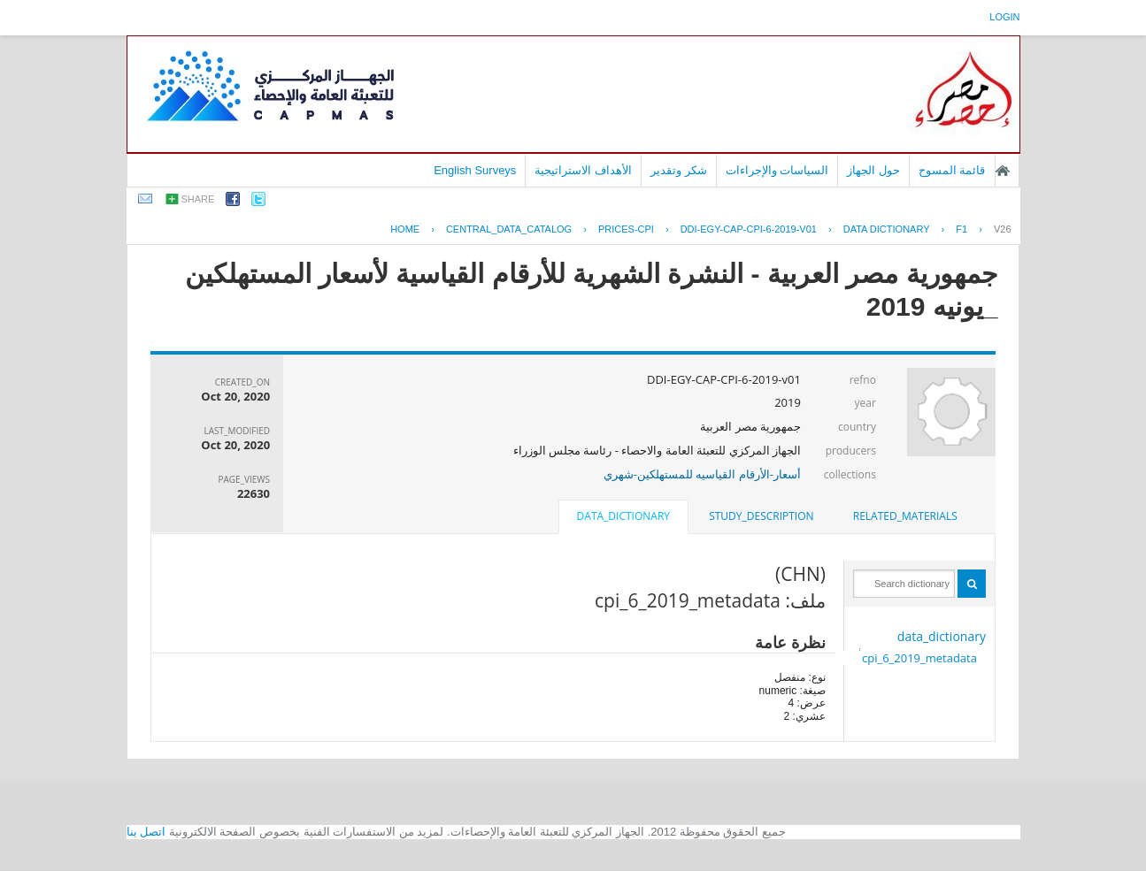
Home (404, 229)
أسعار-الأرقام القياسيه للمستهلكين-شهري (702, 474)
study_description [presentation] (761, 515)
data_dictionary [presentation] (623, 515)
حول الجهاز (873, 170)
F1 (961, 229)
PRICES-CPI (626, 229)
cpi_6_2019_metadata (919, 658)
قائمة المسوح (952, 170)
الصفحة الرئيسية (1003, 171)
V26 (1002, 229)
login (1004, 16)
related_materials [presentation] (905, 515)
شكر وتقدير (678, 170)
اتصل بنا (146, 831)
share (198, 199)
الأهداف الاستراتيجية (583, 170)
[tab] (905, 516)
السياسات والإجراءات (777, 170)
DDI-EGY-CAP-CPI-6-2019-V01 (749, 229)
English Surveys (475, 170)
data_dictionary (941, 636)
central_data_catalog (509, 229)
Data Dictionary (886, 229)
